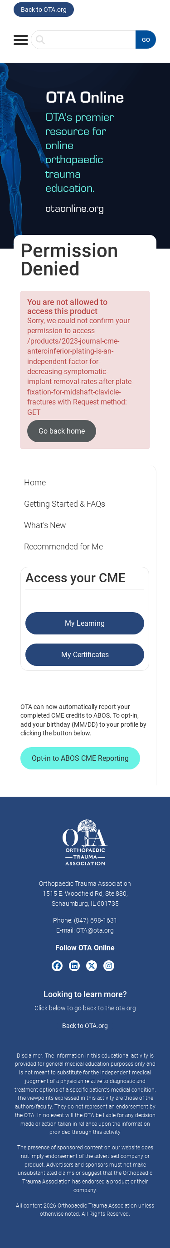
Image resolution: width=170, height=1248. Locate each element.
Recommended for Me (63, 546)
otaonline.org (74, 207)
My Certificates (85, 654)
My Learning (85, 623)
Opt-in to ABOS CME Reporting (80, 758)
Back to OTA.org (44, 9)
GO (146, 39)
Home (35, 482)
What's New (45, 525)
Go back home (62, 431)
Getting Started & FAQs (64, 504)
